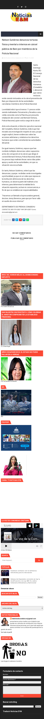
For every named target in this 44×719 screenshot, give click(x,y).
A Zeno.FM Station (6, 550)
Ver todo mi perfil (6, 632)
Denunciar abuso (7, 589)
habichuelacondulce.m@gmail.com (24, 618)
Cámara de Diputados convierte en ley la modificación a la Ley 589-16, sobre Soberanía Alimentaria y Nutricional (25, 581)
